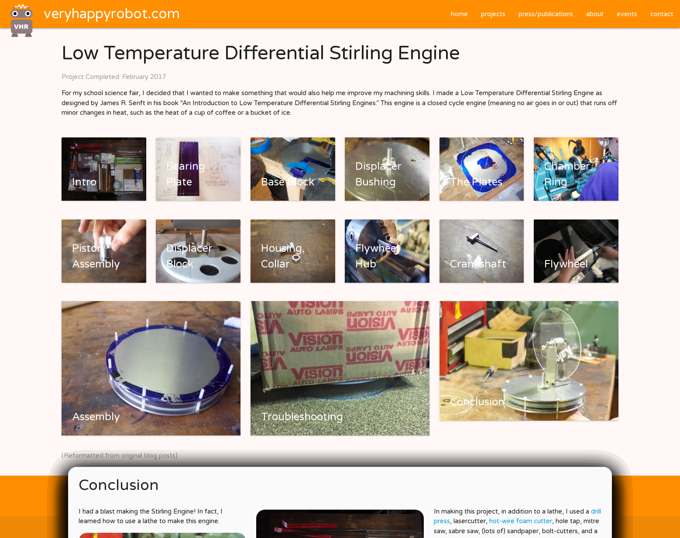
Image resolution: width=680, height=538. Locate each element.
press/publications (546, 14)
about (595, 14)
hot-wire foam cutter (520, 521)
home (459, 14)
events (627, 14)
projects (493, 14)
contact (661, 14)
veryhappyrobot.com (112, 14)
